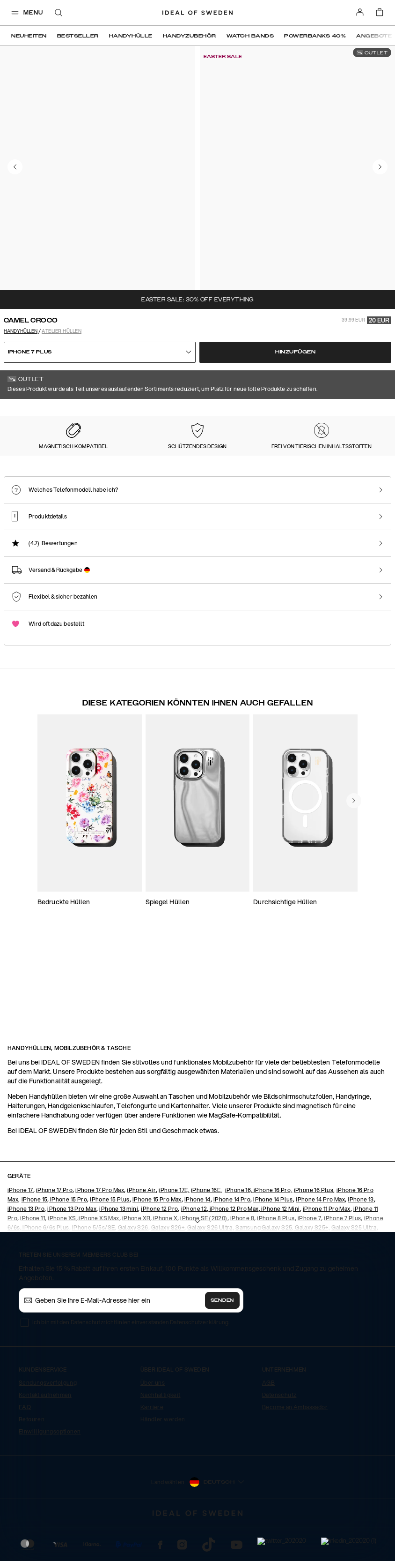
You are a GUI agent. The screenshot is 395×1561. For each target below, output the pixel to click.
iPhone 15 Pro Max (157, 1235)
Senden (222, 1336)
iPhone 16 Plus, (314, 1226)
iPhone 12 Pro (159, 1244)
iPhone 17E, (174, 1226)
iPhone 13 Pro (25, 1244)
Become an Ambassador (295, 1443)
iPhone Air (141, 1226)
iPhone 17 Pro (54, 1226)
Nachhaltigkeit (160, 1430)
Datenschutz (279, 1430)
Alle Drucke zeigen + (367, 411)
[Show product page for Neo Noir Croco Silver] (322, 491)
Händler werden (162, 1455)
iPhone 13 (361, 1235)
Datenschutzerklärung (199, 1358)
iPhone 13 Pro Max (71, 1244)
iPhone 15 (35, 1235)
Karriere (151, 1443)
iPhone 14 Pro (231, 1235)
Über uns (152, 1418)
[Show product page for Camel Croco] (47, 491)
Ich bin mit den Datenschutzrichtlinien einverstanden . (130, 1358)
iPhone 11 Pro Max (327, 1244)
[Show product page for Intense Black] (139, 491)
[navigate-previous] (353, 944)
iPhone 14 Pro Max (320, 1235)
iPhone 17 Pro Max (99, 1226)
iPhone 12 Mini (280, 1244)
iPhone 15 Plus (110, 1235)
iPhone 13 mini (118, 1244)
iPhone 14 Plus (273, 1235)
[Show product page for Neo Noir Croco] (230, 491)
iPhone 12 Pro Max (233, 1244)
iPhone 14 (197, 1235)
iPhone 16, (239, 1226)
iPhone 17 (20, 1226)
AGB (268, 1418)
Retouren (31, 1455)
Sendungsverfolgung (48, 1418)
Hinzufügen (295, 352)
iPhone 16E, (206, 1226)
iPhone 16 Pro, (273, 1226)
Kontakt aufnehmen (45, 1430)
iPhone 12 (194, 1244)
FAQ (25, 1443)
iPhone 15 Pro (68, 1235)
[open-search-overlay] (58, 13)
